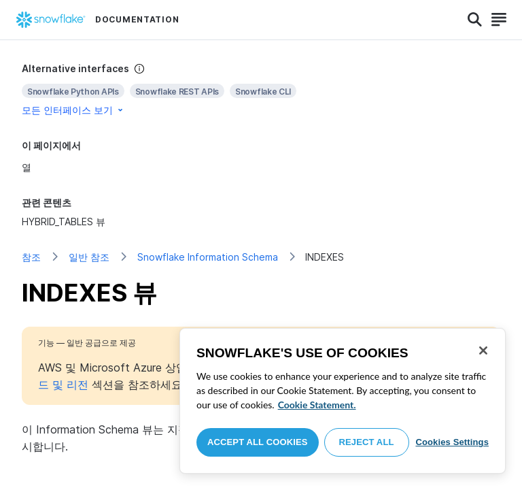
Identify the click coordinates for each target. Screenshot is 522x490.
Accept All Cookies (257, 442)
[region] (342, 401)
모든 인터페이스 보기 (73, 110)
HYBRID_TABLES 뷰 (63, 221)
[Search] (474, 20)
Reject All (366, 442)
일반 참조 (89, 257)
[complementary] (261, 89)
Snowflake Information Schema (207, 257)
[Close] (483, 350)
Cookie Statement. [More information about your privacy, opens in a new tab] (317, 404)
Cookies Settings (452, 442)
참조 (31, 257)
